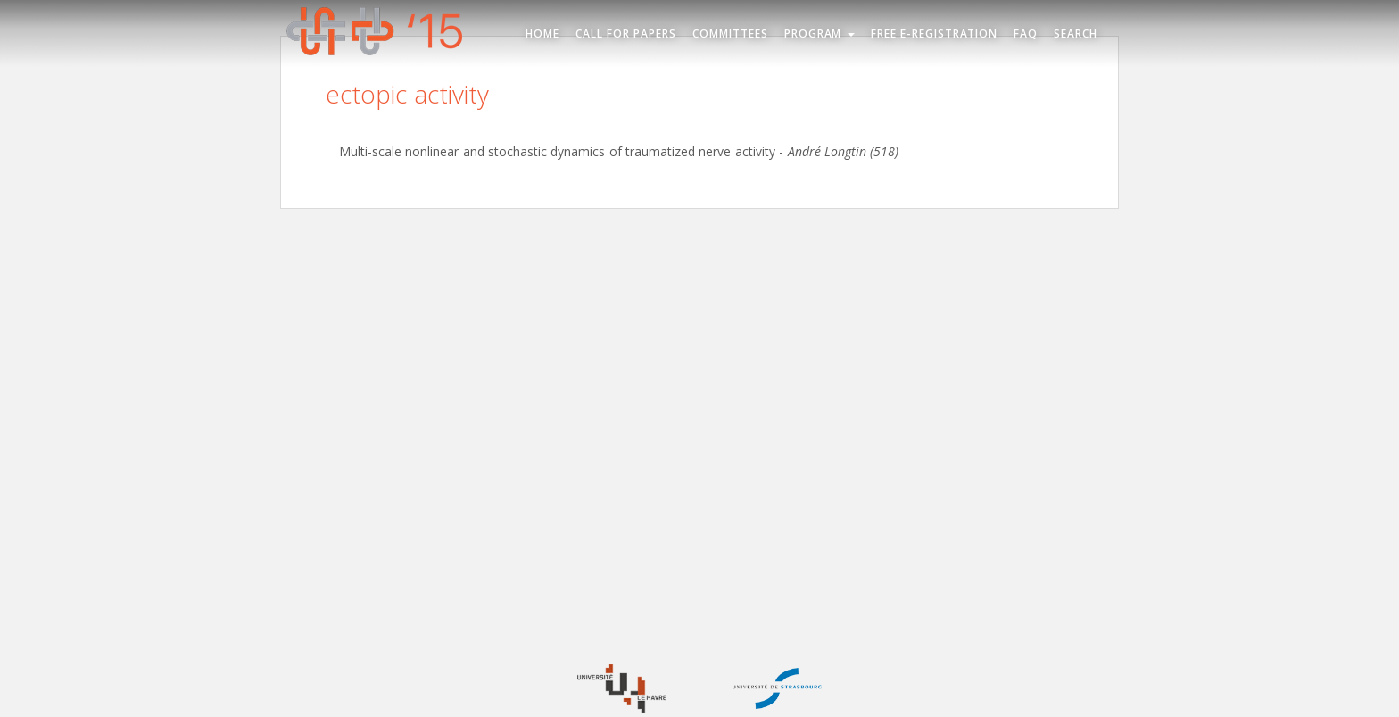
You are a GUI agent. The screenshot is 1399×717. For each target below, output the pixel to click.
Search (1075, 33)
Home (542, 33)
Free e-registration (934, 33)
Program (819, 33)
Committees (730, 33)
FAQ (1026, 33)
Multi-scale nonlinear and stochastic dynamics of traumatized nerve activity (557, 151)
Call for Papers (625, 33)
